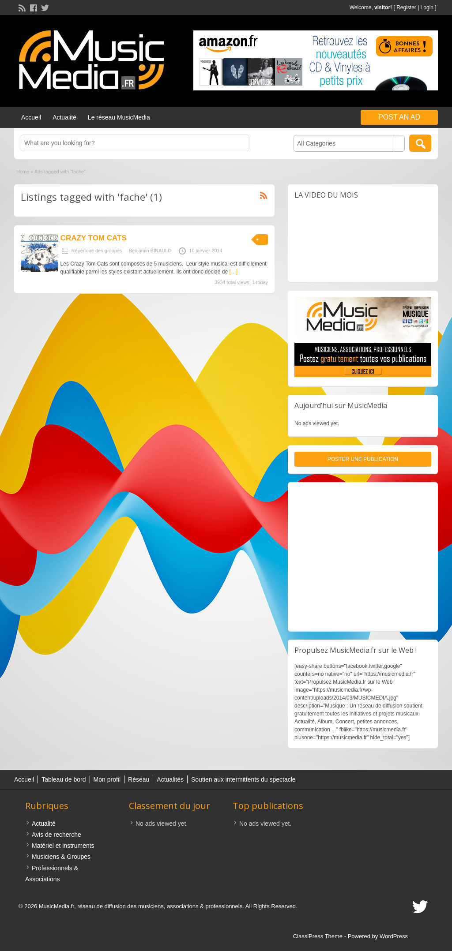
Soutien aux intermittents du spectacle (243, 779)
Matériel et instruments (63, 845)
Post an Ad (399, 117)
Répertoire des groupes (97, 250)
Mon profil (107, 779)
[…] (233, 272)
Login (427, 7)
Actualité (64, 117)
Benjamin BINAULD (150, 250)
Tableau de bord (63, 779)
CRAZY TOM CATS (93, 238)
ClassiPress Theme (318, 936)
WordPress (394, 936)
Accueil (31, 117)
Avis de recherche (56, 834)
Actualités (170, 779)
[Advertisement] (362, 556)
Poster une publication (363, 459)
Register (406, 7)
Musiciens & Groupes (61, 856)
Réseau (138, 779)
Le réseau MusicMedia (119, 117)
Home (22, 171)
